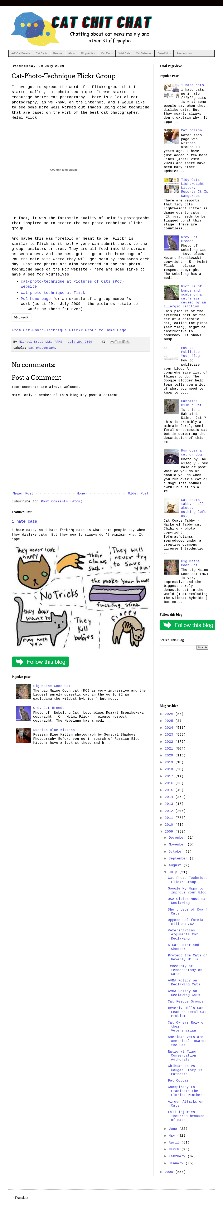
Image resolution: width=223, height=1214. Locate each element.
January (177, 1163)
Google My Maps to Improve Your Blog (187, 890)
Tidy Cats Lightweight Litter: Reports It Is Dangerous (194, 188)
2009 (170, 832)
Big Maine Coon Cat (52, 686)
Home (81, 494)
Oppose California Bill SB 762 (185, 922)
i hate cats (24, 521)
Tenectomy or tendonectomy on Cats (185, 970)
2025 (170, 721)
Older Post (138, 494)
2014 (170, 797)
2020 (170, 755)
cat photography (42, 348)
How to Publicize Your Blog (190, 352)
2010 (170, 825)
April (175, 1143)
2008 (170, 1172)
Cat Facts (42, 53)
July (174, 872)
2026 (170, 714)
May (173, 1136)
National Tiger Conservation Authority (182, 1056)
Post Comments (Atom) (62, 501)
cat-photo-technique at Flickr (54, 293)
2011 (170, 818)
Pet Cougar (178, 1081)
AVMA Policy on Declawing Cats (184, 982)
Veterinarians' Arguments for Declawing (183, 934)
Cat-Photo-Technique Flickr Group (188, 880)
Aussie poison (184, 53)
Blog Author (88, 53)
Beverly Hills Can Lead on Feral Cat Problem (187, 1012)
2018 (170, 769)
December (178, 838)
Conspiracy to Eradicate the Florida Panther (185, 1091)
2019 (170, 762)
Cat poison (191, 130)
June (174, 1129)
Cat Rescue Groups (185, 1002)
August (176, 865)
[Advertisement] (184, 677)
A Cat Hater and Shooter (183, 947)
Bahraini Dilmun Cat (191, 403)
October (177, 852)
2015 (170, 790)
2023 (170, 735)
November (178, 845)
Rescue (57, 53)
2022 (170, 742)
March (175, 1149)
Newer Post (23, 494)
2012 (170, 811)
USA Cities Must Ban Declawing (188, 901)
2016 (170, 783)
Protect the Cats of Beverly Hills (188, 957)
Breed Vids (164, 53)
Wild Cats (124, 53)
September (179, 858)
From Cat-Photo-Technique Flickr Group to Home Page (69, 330)
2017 (170, 776)
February (178, 1156)
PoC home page (36, 299)
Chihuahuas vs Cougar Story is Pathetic (185, 1070)
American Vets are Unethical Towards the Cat (187, 1041)
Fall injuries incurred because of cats (186, 1116)
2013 (170, 804)
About (71, 53)
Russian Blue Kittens (54, 730)
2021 (170, 749)
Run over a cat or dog (191, 453)
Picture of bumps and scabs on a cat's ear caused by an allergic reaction (185, 296)
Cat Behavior (144, 53)
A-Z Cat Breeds (20, 53)
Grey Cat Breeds (48, 708)
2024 (170, 728)
